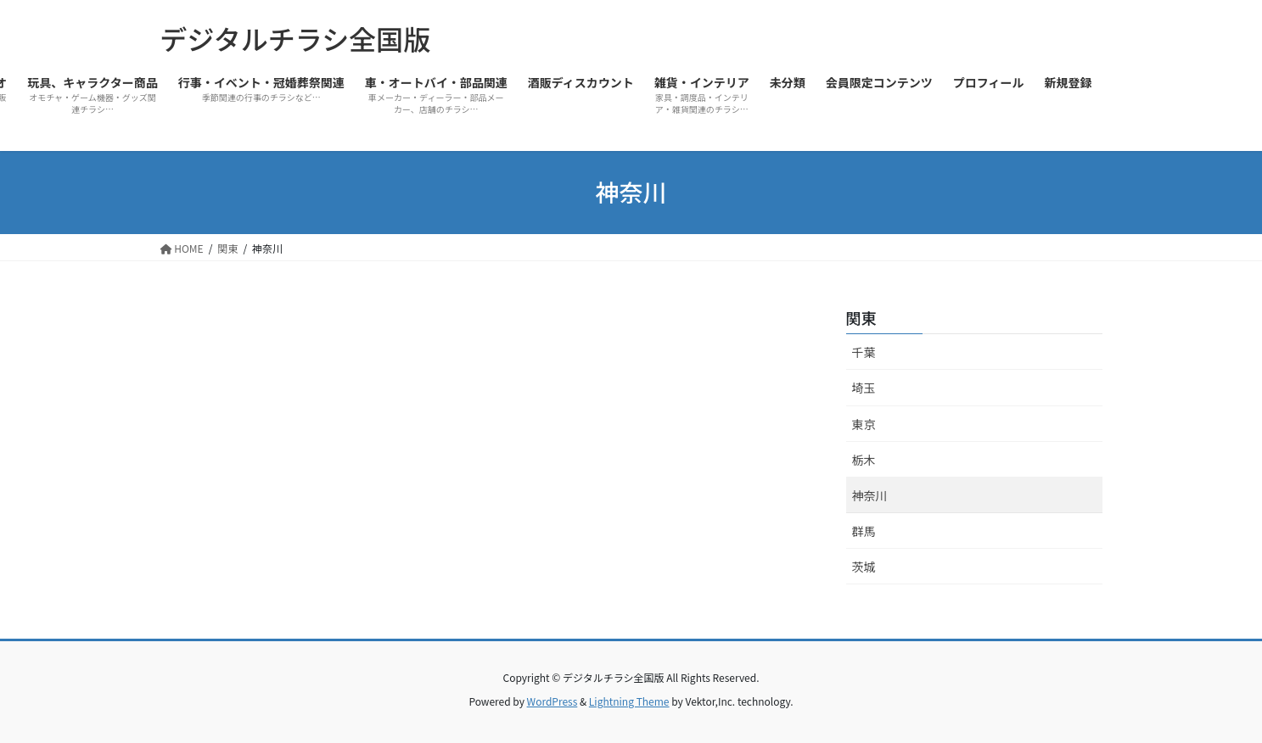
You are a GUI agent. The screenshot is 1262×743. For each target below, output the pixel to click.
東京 (864, 424)
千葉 (864, 352)
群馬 (864, 530)
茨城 (864, 566)
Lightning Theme (629, 701)
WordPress (552, 701)
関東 (861, 317)
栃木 (864, 459)
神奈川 (870, 495)
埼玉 (864, 387)
